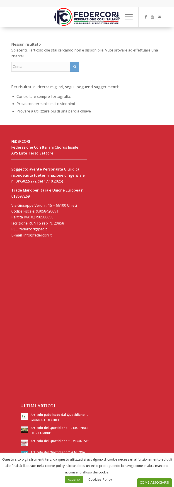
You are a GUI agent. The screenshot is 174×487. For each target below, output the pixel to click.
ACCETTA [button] (74, 480)
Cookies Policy (100, 479)
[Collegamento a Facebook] (145, 16)
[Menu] (126, 17)
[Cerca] (115, 17)
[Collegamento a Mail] (159, 16)
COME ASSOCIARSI (154, 482)
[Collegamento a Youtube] (152, 16)
